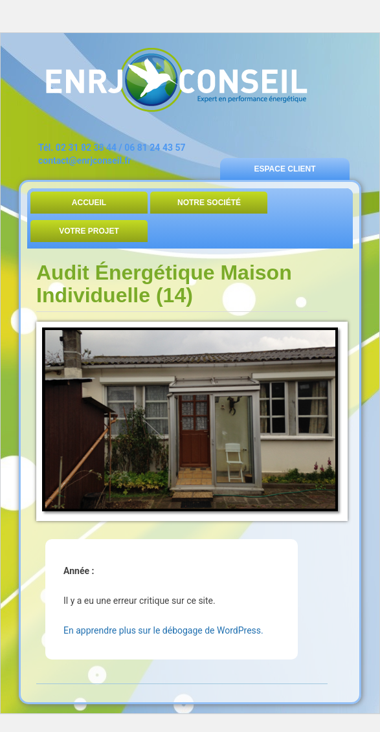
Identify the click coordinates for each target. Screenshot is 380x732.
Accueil (89, 202)
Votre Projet (89, 231)
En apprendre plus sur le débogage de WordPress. (163, 630)
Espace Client (284, 168)
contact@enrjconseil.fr (84, 160)
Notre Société (209, 202)
